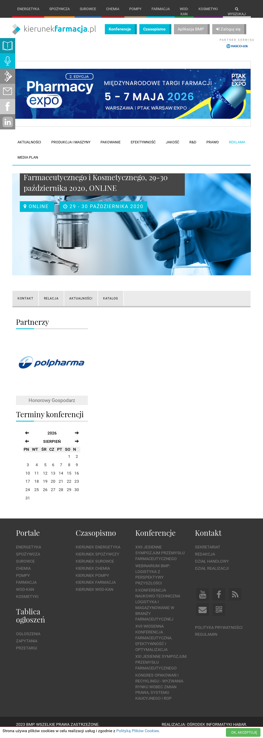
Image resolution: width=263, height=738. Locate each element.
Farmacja (161, 9)
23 (76, 486)
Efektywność (143, 147)
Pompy (135, 9)
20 (53, 486)
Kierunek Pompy (92, 580)
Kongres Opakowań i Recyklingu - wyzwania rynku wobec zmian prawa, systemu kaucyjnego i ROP (159, 692)
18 (36, 486)
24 (27, 495)
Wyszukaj (237, 11)
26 (45, 495)
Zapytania (26, 646)
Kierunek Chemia (93, 573)
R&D (192, 147)
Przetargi (26, 653)
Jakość (172, 147)
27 (53, 495)
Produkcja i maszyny (70, 147)
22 (69, 486)
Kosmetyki (208, 9)
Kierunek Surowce (95, 566)
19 (45, 486)
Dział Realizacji (212, 573)
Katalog (110, 303)
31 (27, 503)
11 (36, 478)
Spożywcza (59, 9)
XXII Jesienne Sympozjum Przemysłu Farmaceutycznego (160, 558)
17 (27, 486)
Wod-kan (184, 11)
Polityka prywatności (218, 632)
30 (76, 495)
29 (69, 495)
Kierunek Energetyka (98, 552)
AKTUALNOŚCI (80, 303)
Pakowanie (111, 147)
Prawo (212, 147)
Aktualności (29, 147)
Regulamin (206, 639)
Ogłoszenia (28, 639)
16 (76, 478)
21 (61, 486)
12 (45, 478)
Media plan (28, 163)
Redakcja (205, 559)
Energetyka (28, 9)
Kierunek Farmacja (96, 587)
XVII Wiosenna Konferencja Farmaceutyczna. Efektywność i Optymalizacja (153, 643)
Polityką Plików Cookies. (138, 730)
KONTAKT (25, 303)
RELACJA (51, 303)
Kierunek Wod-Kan (94, 594)
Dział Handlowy (212, 566)
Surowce (88, 9)
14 (61, 478)
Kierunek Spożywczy (97, 559)
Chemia (112, 9)
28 (61, 495)
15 (69, 478)
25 (36, 495)
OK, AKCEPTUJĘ (244, 732)
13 (53, 478)
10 (27, 478)
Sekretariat (207, 552)
